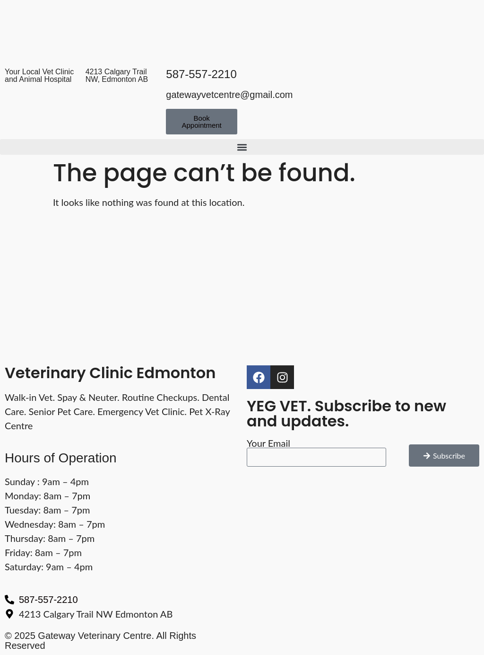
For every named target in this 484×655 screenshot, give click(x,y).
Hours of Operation (61, 458)
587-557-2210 (201, 74)
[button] (242, 147)
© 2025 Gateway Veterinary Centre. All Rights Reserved (100, 640)
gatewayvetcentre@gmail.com (229, 94)
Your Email (268, 443)
